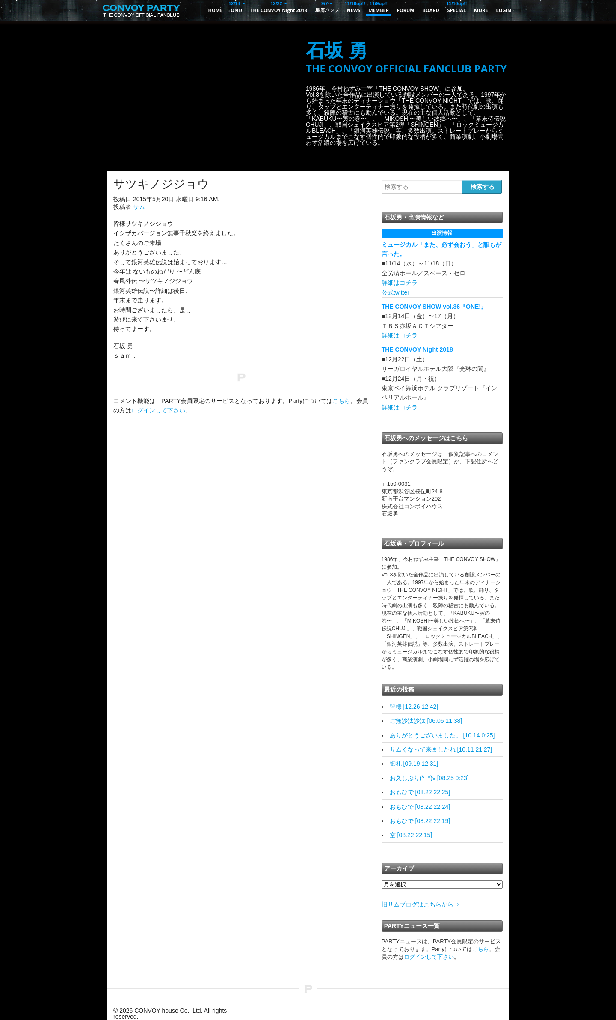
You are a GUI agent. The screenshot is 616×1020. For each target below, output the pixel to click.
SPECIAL (456, 6)
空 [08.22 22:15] (411, 835)
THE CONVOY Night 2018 (278, 6)
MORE (481, 10)
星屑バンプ (327, 6)
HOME (215, 10)
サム (139, 206)
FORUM (406, 10)
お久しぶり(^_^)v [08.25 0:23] (429, 778)
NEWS (354, 6)
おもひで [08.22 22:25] (420, 792)
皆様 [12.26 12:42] (414, 706)
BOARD (431, 10)
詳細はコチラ (400, 282)
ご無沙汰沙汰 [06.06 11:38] (426, 720)
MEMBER (378, 6)
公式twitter (395, 292)
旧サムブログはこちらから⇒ (420, 904)
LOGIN (503, 10)
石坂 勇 (406, 57)
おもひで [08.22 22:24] (420, 806)
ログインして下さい (158, 410)
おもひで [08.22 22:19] (420, 820)
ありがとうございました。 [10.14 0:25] (442, 735)
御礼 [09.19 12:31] (414, 763)
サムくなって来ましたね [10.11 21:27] (441, 749)
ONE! (236, 6)
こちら (341, 400)
